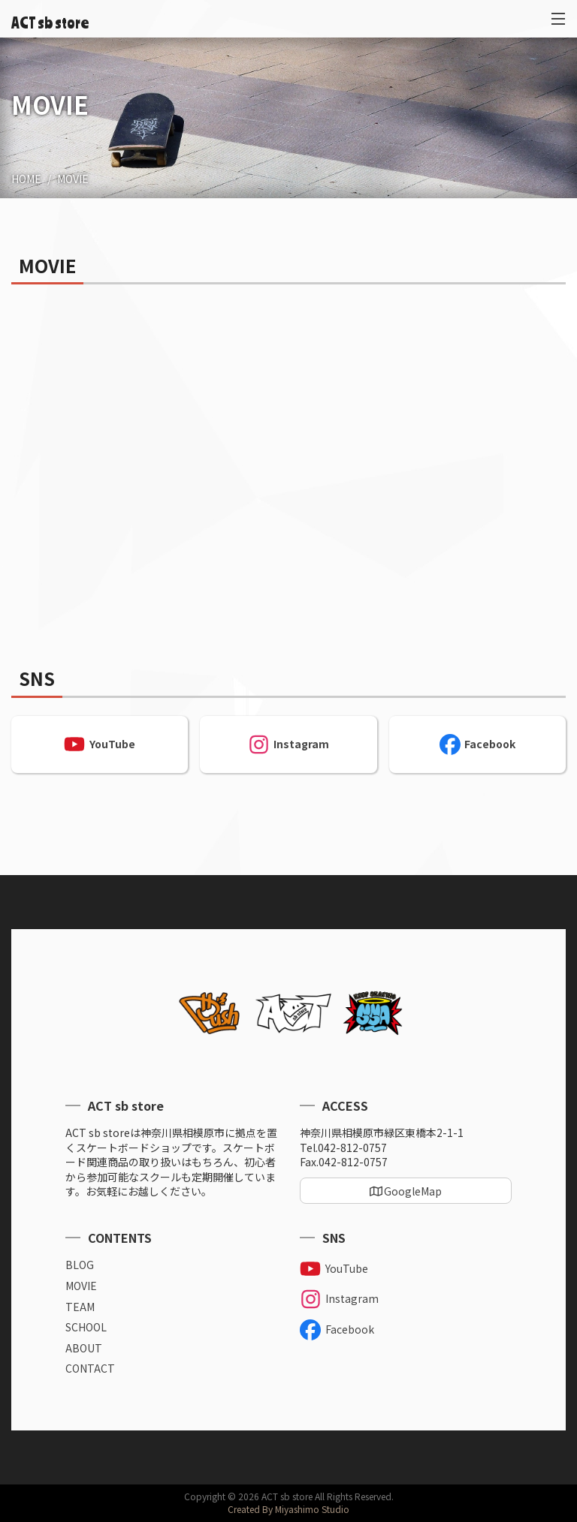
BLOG (79, 1265)
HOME (26, 178)
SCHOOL (86, 1327)
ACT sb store (50, 22)
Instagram (288, 744)
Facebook (478, 744)
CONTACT (90, 1368)
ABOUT (83, 1348)
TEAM (80, 1307)
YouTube (99, 744)
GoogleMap (413, 1191)
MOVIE (73, 178)
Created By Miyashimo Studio (288, 1508)
